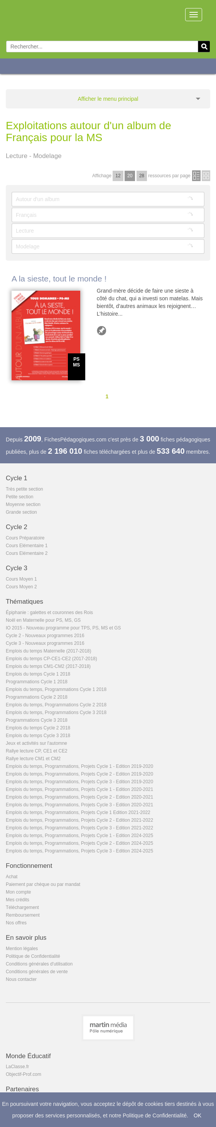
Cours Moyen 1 (21, 579)
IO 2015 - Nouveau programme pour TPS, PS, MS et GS (63, 628)
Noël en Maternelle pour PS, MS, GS (43, 620)
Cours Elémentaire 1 (26, 545)
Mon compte (18, 892)
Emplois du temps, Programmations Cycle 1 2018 (56, 689)
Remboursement (23, 915)
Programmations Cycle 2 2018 (37, 697)
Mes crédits (17, 899)
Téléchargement (22, 907)
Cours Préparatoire (25, 538)
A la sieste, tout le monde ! (59, 278)
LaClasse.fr (17, 1066)
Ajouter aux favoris (101, 330)
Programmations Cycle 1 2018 (37, 681)
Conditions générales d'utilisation (39, 964)
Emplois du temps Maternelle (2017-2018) (48, 651)
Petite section (19, 496)
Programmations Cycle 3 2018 (37, 720)
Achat (11, 876)
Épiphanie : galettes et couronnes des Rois (49, 612)
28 (141, 175)
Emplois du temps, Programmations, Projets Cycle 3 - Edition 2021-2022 (79, 828)
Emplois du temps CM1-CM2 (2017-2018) (48, 666)
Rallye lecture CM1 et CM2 (33, 758)
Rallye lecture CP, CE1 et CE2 (37, 751)
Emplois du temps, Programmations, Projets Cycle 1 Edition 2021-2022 (78, 812)
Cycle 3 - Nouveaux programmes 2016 (45, 643)
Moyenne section (23, 504)
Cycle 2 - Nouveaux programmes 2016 (45, 635)
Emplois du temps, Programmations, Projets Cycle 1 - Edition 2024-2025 (79, 835)
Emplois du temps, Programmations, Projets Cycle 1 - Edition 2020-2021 (79, 789)
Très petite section (24, 489)
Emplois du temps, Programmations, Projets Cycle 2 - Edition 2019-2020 (79, 774)
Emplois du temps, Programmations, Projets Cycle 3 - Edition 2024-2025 (79, 851)
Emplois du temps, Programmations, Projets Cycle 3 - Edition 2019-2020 (79, 781)
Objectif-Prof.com (23, 1074)
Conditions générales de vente (37, 971)
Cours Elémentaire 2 (26, 553)
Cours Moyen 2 (21, 586)
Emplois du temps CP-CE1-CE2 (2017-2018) (51, 658)
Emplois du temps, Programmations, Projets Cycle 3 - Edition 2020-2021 (79, 804)
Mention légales (22, 948)
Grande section (21, 512)
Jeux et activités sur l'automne (36, 743)
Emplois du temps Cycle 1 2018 (38, 674)
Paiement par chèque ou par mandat (43, 884)
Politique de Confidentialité (33, 956)
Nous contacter (21, 979)
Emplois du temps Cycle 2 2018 (38, 728)
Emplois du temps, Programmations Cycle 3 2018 (56, 712)
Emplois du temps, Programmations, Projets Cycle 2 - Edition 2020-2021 (79, 797)
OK (197, 1115)
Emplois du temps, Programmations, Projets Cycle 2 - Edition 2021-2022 (79, 820)
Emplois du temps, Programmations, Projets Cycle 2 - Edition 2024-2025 (79, 843)
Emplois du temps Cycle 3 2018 (38, 735)
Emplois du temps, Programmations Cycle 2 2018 (56, 704)
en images (206, 175)
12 (117, 175)
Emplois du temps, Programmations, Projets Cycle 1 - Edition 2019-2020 (79, 766)
